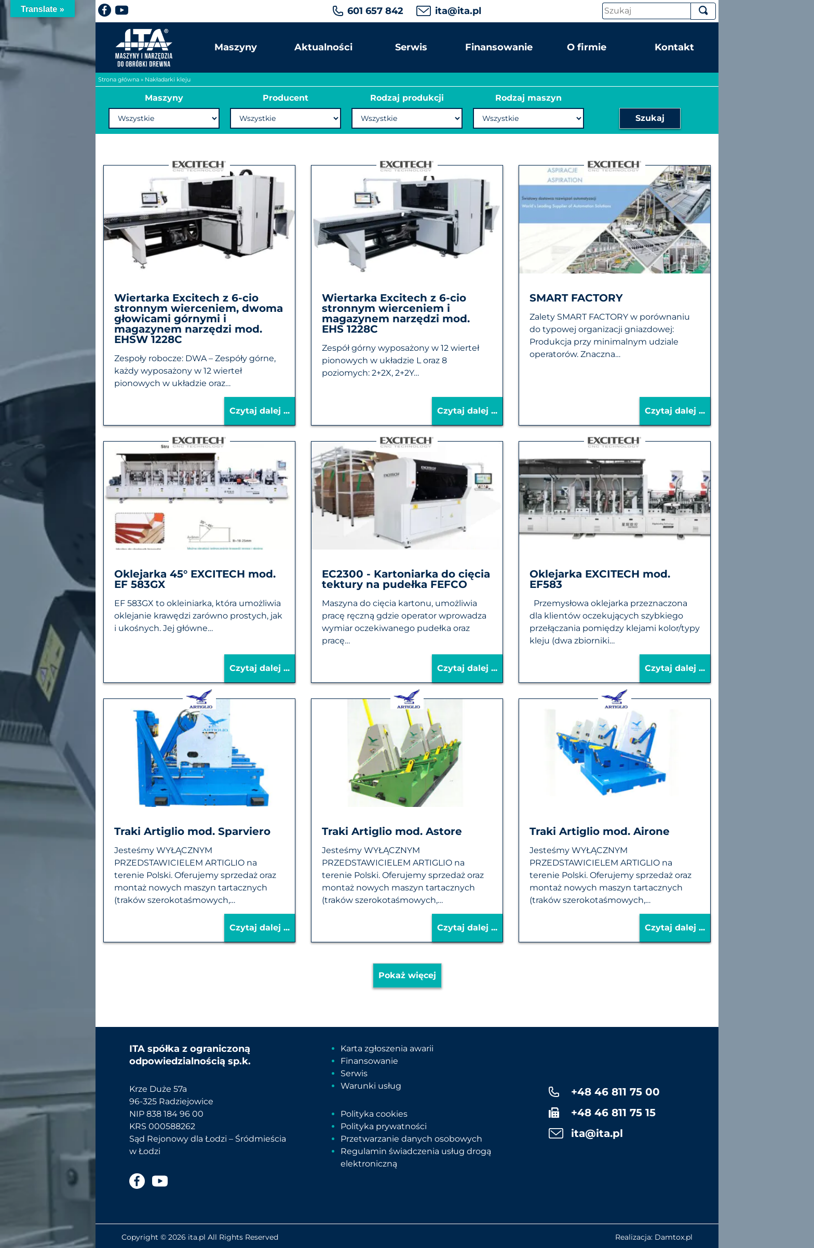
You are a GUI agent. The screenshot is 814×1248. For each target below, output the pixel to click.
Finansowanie (499, 47)
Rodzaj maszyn (528, 98)
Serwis (411, 47)
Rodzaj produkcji (407, 98)
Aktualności (323, 47)
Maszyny (235, 47)
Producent (285, 98)
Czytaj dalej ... (259, 411)
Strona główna (118, 79)
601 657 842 (375, 11)
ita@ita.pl (458, 11)
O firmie (586, 47)
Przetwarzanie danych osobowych (411, 1139)
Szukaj (649, 118)
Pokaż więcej (407, 975)
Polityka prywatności (384, 1126)
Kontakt (674, 47)
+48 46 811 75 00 (615, 1092)
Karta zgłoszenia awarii (387, 1048)
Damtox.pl (674, 1237)
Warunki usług (371, 1086)
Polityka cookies (374, 1114)
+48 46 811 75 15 (613, 1112)
